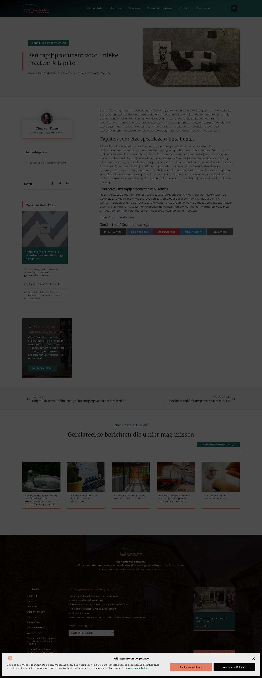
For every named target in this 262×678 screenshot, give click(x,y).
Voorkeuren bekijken (234, 667)
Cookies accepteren (191, 667)
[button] (253, 658)
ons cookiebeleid (138, 668)
